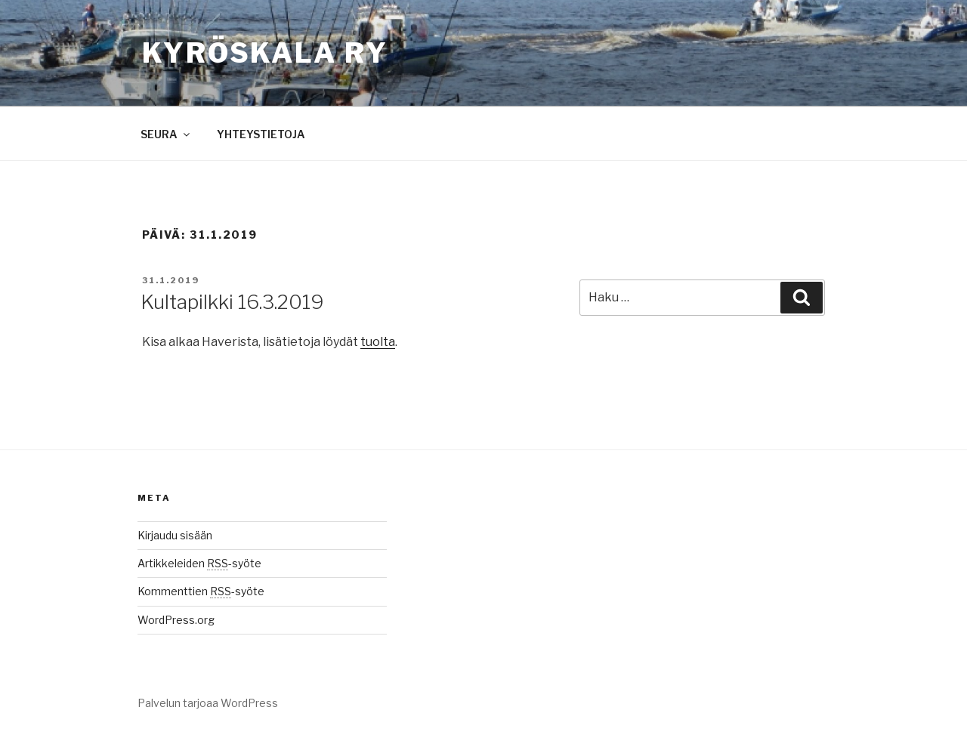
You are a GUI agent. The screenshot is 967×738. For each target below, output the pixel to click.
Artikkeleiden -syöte (199, 563)
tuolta (377, 342)
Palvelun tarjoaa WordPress (207, 702)
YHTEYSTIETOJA (261, 134)
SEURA (166, 134)
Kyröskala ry (265, 52)
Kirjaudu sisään (174, 535)
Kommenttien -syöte (200, 591)
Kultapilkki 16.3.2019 (232, 301)
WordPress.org (176, 619)
